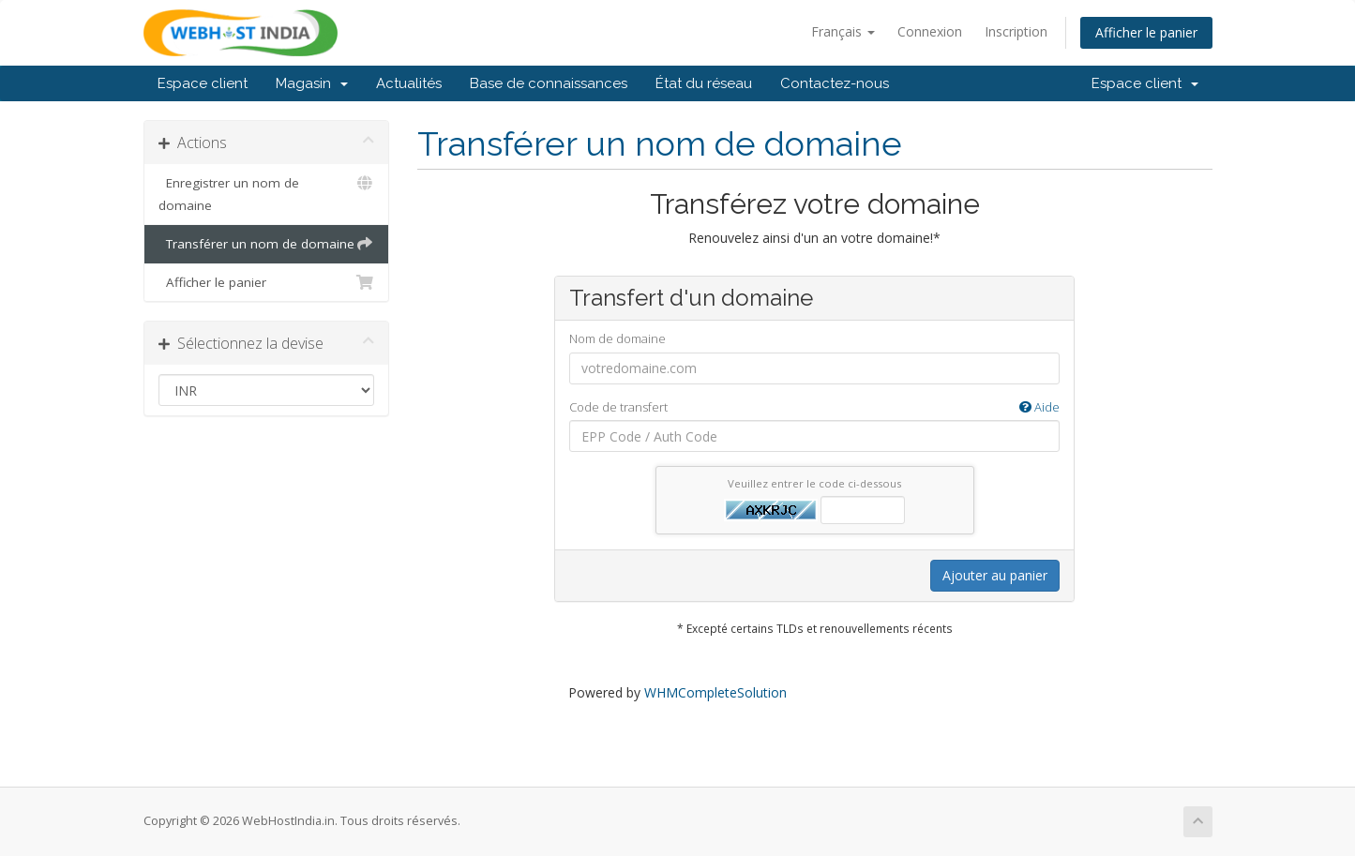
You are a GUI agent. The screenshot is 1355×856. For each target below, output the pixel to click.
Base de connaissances (548, 83)
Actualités (409, 83)
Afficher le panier (1146, 32)
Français (843, 31)
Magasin (312, 83)
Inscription (1016, 31)
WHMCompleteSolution (715, 692)
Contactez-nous (834, 83)
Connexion (929, 31)
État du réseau (703, 83)
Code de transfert (814, 407)
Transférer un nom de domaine (266, 244)
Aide (1039, 406)
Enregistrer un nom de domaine (266, 193)
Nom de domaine (617, 338)
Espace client (203, 83)
